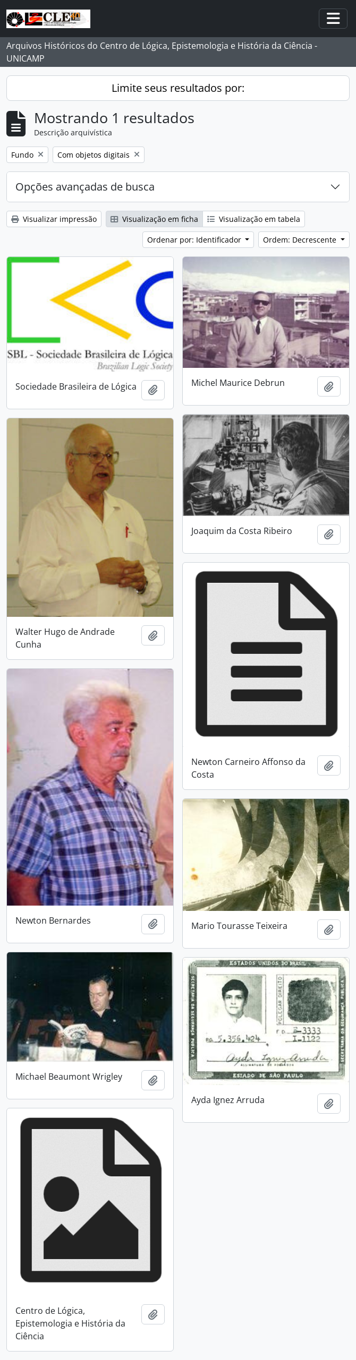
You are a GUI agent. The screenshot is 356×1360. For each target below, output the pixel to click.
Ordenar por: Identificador (195, 240)
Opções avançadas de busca (85, 186)
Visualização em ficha (154, 219)
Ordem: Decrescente (300, 240)
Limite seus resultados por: (178, 88)
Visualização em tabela (253, 219)
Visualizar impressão (54, 219)
